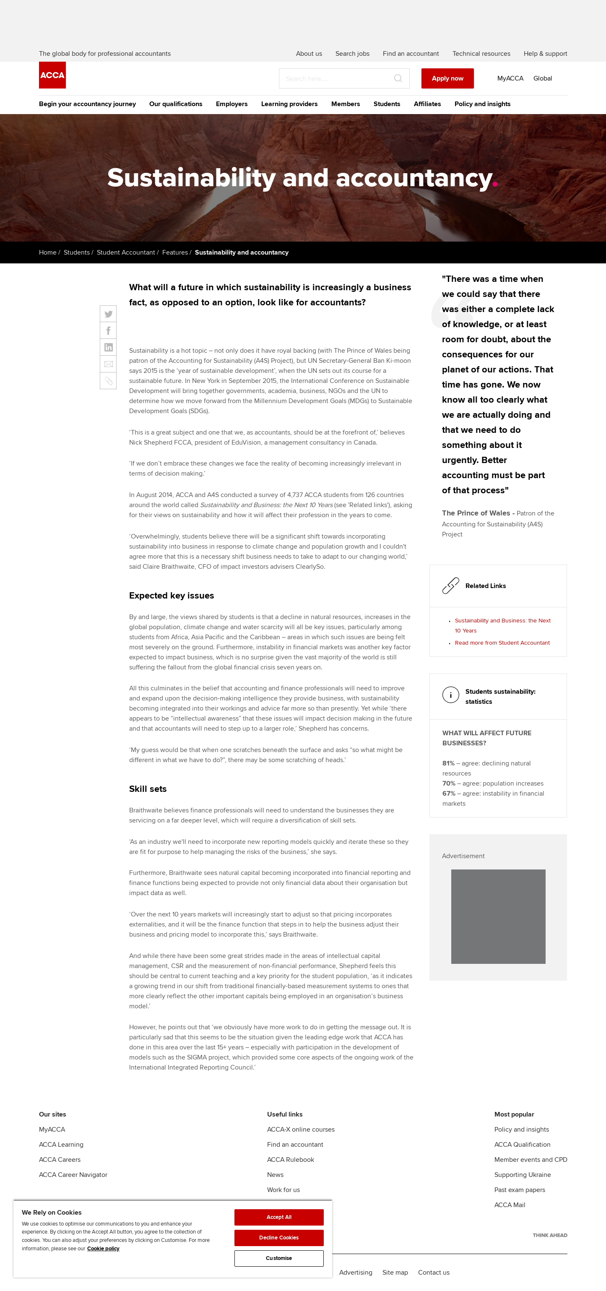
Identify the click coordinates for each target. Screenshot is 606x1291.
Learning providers (289, 104)
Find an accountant (295, 1144)
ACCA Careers (60, 1160)
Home (48, 252)
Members (345, 104)
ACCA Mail (509, 1205)
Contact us (434, 1272)
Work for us (283, 1190)
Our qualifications (176, 104)
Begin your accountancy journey (87, 104)
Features (175, 252)
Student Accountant (126, 252)
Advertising (355, 1272)
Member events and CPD (530, 1160)
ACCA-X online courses (301, 1129)
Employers (232, 104)
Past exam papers (519, 1190)
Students (387, 104)
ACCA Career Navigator (73, 1175)
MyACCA (52, 1129)
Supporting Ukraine (522, 1175)
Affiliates (427, 104)
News (275, 1175)
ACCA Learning (61, 1144)
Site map (395, 1272)
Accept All (279, 1217)
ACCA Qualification (522, 1144)
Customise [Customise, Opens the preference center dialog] (279, 1258)
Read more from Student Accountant (502, 642)
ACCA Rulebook (290, 1160)
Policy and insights (483, 104)
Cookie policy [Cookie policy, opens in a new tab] (103, 1248)
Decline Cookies (279, 1237)
